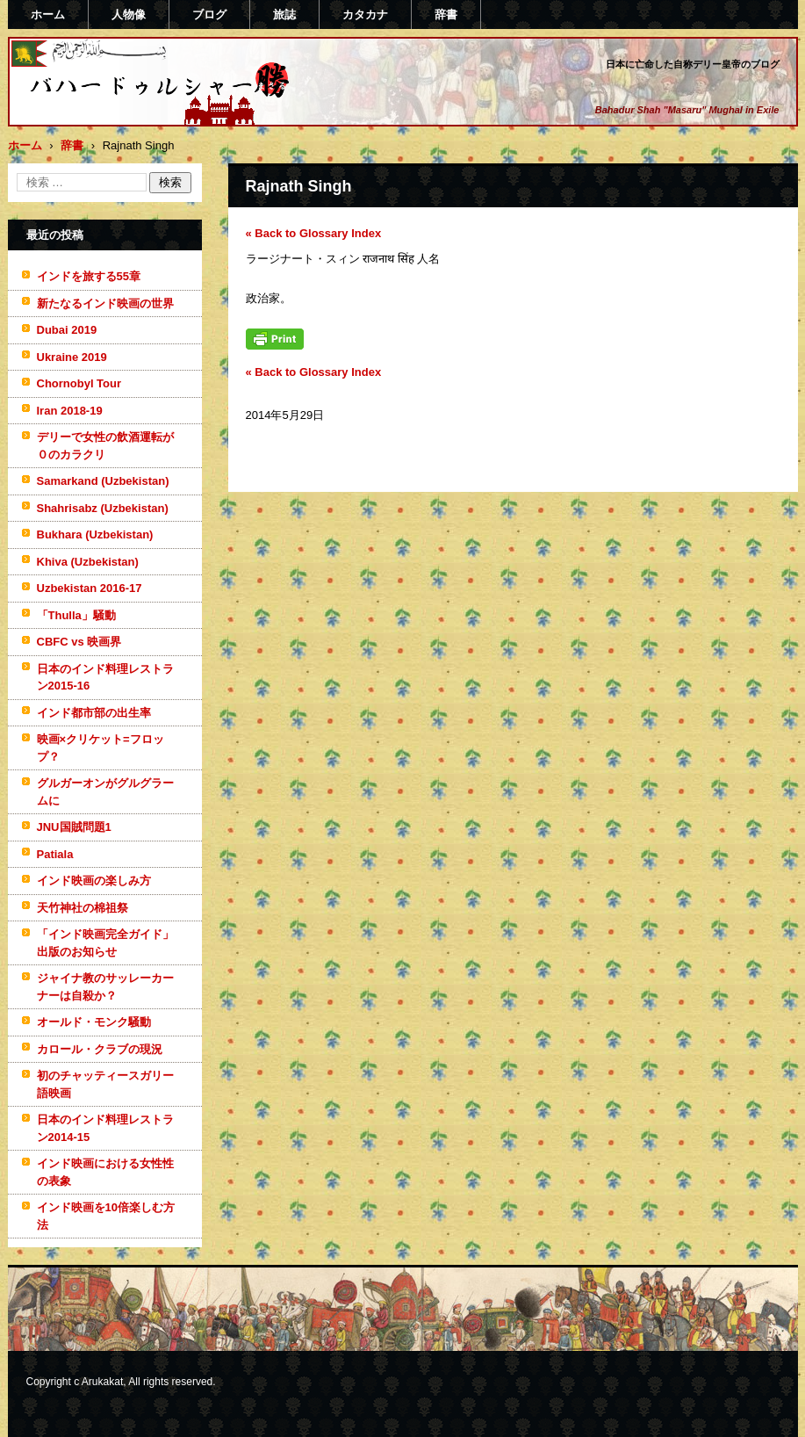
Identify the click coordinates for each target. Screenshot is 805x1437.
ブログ (209, 14)
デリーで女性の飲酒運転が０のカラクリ (105, 445)
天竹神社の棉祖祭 (82, 907)
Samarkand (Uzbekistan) (103, 480)
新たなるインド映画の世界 (105, 303)
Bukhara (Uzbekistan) (95, 534)
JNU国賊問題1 (74, 827)
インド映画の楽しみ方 (94, 880)
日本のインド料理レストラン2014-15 (105, 1128)
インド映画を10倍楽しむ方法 (106, 1216)
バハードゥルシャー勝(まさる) (136, 117)
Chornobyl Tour (79, 383)
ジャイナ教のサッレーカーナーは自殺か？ (105, 986)
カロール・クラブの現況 (99, 1049)
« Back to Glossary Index (314, 233)
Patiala (55, 854)
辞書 (446, 14)
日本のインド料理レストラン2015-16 (105, 677)
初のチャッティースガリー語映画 (105, 1084)
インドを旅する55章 (88, 276)
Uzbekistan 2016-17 (89, 588)
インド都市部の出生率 (94, 712)
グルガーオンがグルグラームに (105, 791)
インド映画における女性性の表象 (105, 1172)
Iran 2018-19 (70, 410)
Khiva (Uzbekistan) (88, 561)
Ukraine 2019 (72, 357)
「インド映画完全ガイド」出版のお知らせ (105, 943)
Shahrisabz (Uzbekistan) (103, 508)
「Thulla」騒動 (76, 615)
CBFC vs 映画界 (79, 641)
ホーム (48, 14)
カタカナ (365, 14)
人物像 (128, 14)
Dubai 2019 (67, 329)
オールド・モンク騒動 (94, 1022)
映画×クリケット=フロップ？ (100, 748)
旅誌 (284, 14)
